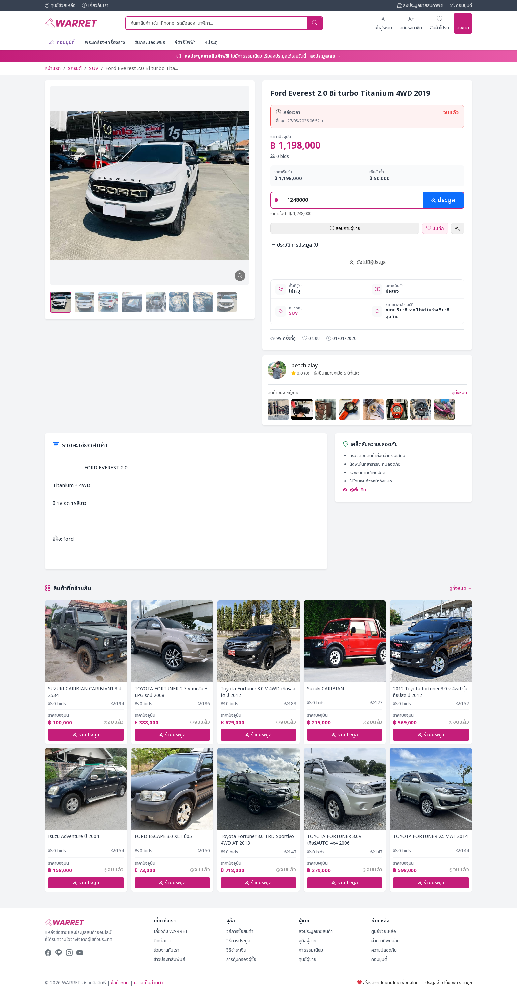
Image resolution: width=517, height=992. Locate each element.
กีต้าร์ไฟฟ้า (185, 42)
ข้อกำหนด (120, 982)
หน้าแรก (53, 68)
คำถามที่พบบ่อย (385, 941)
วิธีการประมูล (238, 941)
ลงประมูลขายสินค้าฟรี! (420, 5)
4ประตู (211, 42)
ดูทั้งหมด (459, 392)
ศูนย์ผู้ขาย (307, 959)
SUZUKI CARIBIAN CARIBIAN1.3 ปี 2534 (84, 691)
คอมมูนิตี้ (461, 5)
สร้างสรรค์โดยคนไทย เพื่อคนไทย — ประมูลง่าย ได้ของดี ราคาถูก (414, 982)
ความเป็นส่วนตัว (148, 982)
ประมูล (443, 200)
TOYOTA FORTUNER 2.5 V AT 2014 (430, 836)
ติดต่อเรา (162, 941)
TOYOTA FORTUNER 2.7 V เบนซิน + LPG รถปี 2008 (171, 691)
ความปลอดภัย (384, 950)
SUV (93, 68)
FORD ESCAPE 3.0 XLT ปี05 (163, 836)
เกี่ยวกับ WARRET (171, 931)
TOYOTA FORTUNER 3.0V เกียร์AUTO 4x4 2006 (334, 839)
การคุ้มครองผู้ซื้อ (241, 959)
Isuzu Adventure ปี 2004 (73, 836)
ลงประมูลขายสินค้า (316, 931)
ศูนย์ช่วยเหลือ (60, 5)
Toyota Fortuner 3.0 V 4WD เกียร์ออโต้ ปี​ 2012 (258, 691)
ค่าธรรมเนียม (311, 950)
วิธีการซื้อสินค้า (239, 931)
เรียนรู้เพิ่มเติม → (357, 489)
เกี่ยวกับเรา (95, 5)
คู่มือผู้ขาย (307, 941)
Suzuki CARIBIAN (325, 688)
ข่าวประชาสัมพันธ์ (169, 959)
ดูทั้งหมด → (460, 588)
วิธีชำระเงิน (236, 950)
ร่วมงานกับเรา (166, 950)
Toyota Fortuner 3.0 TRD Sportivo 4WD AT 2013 (257, 839)
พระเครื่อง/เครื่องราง (105, 42)
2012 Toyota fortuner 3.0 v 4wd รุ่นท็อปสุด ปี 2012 (430, 691)
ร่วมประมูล (86, 734)
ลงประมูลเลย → (325, 55)
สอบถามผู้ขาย (345, 228)
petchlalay (304, 365)
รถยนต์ (75, 68)
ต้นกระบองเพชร (149, 42)
